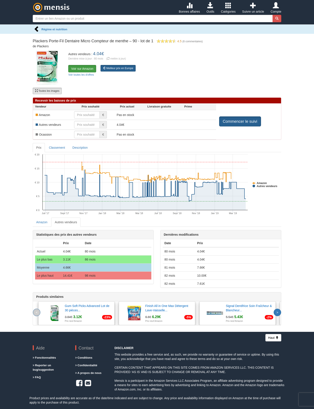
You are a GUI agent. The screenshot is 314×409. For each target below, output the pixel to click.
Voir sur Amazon (82, 68)
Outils (210, 7)
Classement (57, 147)
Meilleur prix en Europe (118, 68)
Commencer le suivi (240, 121)
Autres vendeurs (66, 222)
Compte (276, 7)
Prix (38, 147)
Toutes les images (47, 90)
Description (80, 147)
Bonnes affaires (189, 7)
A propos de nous (88, 373)
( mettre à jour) (116, 58)
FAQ (37, 377)
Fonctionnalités (44, 357)
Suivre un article (253, 7)
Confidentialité (86, 365)
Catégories (228, 7)
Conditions (83, 357)
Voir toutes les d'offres (81, 74)
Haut (273, 337)
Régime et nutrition (54, 29)
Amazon (41, 222)
